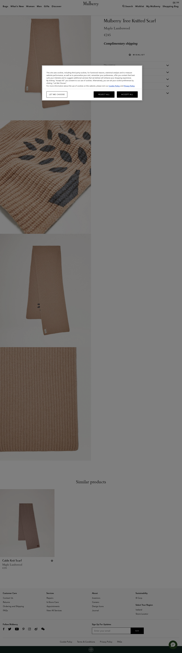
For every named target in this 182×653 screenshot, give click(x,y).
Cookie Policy (114, 86)
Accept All (127, 94)
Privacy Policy (129, 86)
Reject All (104, 94)
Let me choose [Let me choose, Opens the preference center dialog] (57, 94)
